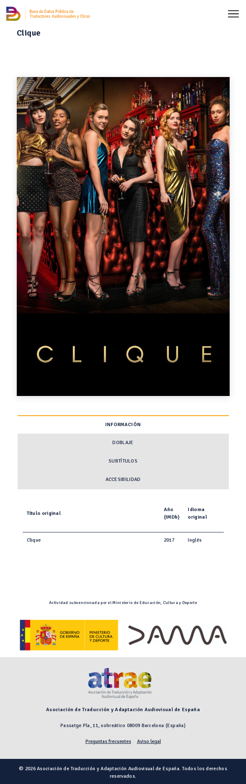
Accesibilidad (123, 479)
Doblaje (122, 443)
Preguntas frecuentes (108, 741)
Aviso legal (149, 741)
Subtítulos (123, 461)
